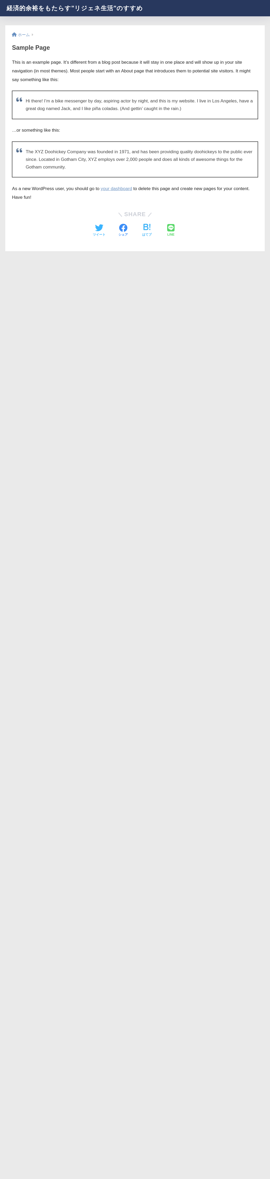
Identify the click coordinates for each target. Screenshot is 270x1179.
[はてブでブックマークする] (147, 231)
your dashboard (116, 188)
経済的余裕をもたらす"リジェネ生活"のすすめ (75, 8)
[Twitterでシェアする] (99, 231)
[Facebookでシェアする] (123, 231)
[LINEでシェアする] (171, 231)
